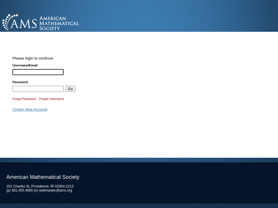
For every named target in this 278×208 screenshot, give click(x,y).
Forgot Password (24, 99)
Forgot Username (51, 99)
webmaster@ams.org (55, 190)
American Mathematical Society (62, 21)
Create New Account (29, 109)
